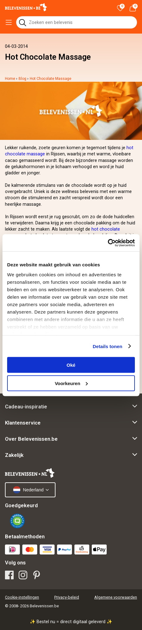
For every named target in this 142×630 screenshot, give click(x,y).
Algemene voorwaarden (115, 597)
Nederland (28, 490)
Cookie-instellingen (22, 597)
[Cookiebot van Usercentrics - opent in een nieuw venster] (108, 243)
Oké (71, 365)
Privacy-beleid (66, 597)
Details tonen (107, 346)
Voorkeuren (71, 383)
